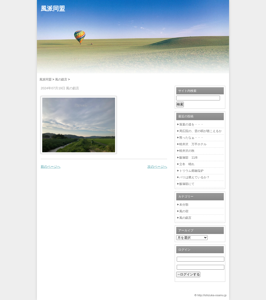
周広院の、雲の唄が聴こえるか (200, 131)
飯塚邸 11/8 (188, 157)
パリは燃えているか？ (194, 177)
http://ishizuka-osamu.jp (212, 295)
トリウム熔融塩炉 (191, 171)
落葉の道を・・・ (191, 124)
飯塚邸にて (186, 184)
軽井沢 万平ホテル (193, 144)
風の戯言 (185, 218)
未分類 (183, 204)
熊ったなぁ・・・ (191, 137)
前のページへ (50, 166)
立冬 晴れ (186, 164)
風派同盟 (53, 8)
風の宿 (183, 211)
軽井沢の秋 (186, 151)
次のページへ (157, 166)
